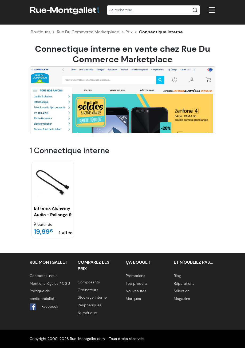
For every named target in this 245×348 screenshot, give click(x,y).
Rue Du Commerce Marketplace (88, 32)
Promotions (135, 275)
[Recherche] (153, 10)
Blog (177, 275)
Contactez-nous (43, 275)
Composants (89, 282)
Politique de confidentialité (42, 294)
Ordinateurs (88, 289)
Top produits (137, 283)
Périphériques (89, 305)
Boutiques (40, 32)
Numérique (87, 312)
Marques (133, 298)
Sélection (181, 290)
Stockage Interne (92, 297)
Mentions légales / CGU (50, 283)
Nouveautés (136, 290)
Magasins (182, 298)
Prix (129, 32)
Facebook (44, 306)
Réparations (184, 283)
